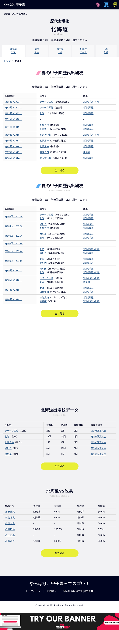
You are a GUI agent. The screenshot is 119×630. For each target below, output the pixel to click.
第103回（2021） (14, 235)
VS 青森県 (10, 511)
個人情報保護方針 (73, 591)
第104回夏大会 (98, 442)
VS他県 (106, 50)
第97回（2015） (13, 289)
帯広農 (43, 233)
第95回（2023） (13, 101)
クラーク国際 (46, 101)
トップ (7, 60)
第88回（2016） (13, 146)
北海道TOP (13, 50)
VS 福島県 (10, 540)
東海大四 (44, 152)
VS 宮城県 (10, 523)
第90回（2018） (13, 134)
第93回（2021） (13, 113)
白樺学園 (44, 291)
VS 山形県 (10, 535)
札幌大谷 (44, 125)
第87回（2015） (13, 152)
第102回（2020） (14, 243)
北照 (42, 249)
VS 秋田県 (10, 529)
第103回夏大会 (98, 454)
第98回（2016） (13, 280)
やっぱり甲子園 (14, 4)
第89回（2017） (13, 140)
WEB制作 (88, 591)
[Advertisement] (59, 353)
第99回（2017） (13, 270)
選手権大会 (60, 50)
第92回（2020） (13, 119)
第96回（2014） (13, 299)
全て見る (60, 170)
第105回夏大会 (98, 430)
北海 (42, 113)
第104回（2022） (14, 226)
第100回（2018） (14, 260)
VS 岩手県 (10, 517)
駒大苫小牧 (45, 134)
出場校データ (83, 50)
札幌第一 (44, 140)
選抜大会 (36, 50)
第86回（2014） (13, 158)
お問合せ (52, 591)
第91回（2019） (13, 126)
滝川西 (43, 268)
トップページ (33, 591)
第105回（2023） (14, 216)
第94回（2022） (13, 107)
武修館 (43, 301)
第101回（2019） (14, 251)
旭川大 (43, 224)
